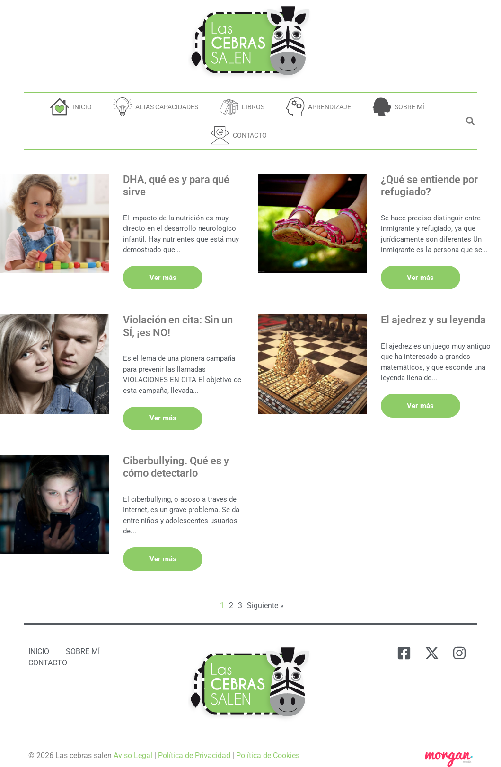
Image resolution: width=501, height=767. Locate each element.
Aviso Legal (133, 748)
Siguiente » (265, 598)
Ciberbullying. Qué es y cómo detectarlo (176, 463)
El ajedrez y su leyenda (433, 318)
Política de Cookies (267, 748)
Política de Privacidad (194, 748)
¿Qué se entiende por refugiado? (429, 186)
